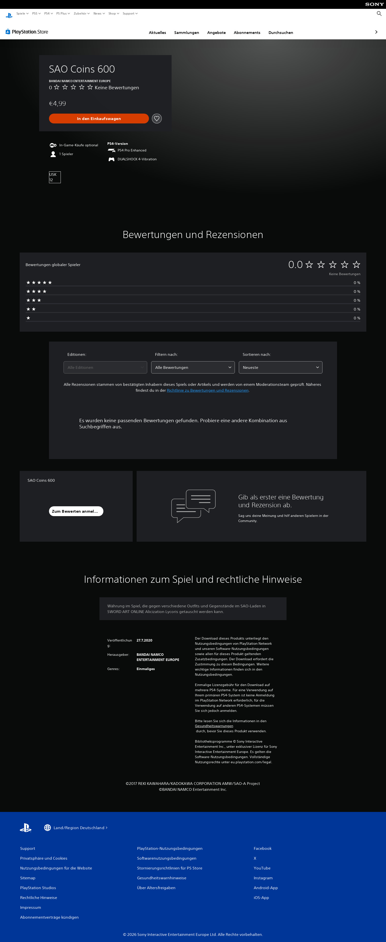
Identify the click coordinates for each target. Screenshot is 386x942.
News (98, 13)
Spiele (20, 13)
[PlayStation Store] (28, 27)
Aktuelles (129, 27)
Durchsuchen (252, 27)
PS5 (34, 13)
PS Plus (61, 13)
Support (128, 13)
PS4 (46, 13)
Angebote (188, 27)
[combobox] (105, 363)
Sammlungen (158, 27)
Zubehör (80, 13)
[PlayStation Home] (9, 13)
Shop (112, 13)
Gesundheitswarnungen (214, 721)
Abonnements (218, 27)
